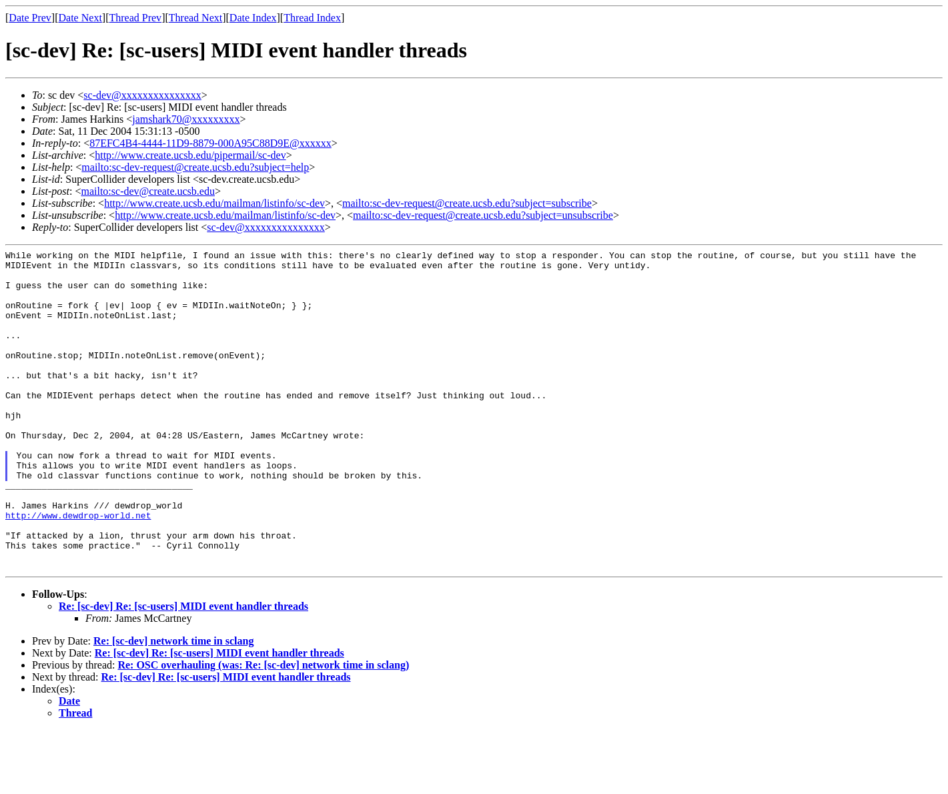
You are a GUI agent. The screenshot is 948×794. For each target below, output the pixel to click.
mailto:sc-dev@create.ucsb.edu (147, 191)
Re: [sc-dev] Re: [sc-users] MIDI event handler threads (183, 670)
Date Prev (30, 17)
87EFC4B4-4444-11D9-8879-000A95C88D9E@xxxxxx (210, 143)
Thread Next (195, 17)
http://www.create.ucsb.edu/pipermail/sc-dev (190, 155)
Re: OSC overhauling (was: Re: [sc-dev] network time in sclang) (263, 729)
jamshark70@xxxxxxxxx (186, 119)
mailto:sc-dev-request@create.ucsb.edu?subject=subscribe (467, 203)
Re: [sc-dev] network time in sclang (173, 705)
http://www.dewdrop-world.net (78, 569)
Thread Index (312, 17)
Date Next (80, 17)
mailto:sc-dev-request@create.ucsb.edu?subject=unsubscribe (483, 215)
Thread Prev (135, 17)
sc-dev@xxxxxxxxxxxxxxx (142, 95)
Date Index (253, 17)
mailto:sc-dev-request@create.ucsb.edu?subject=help (195, 167)
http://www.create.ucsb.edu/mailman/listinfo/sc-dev (214, 203)
